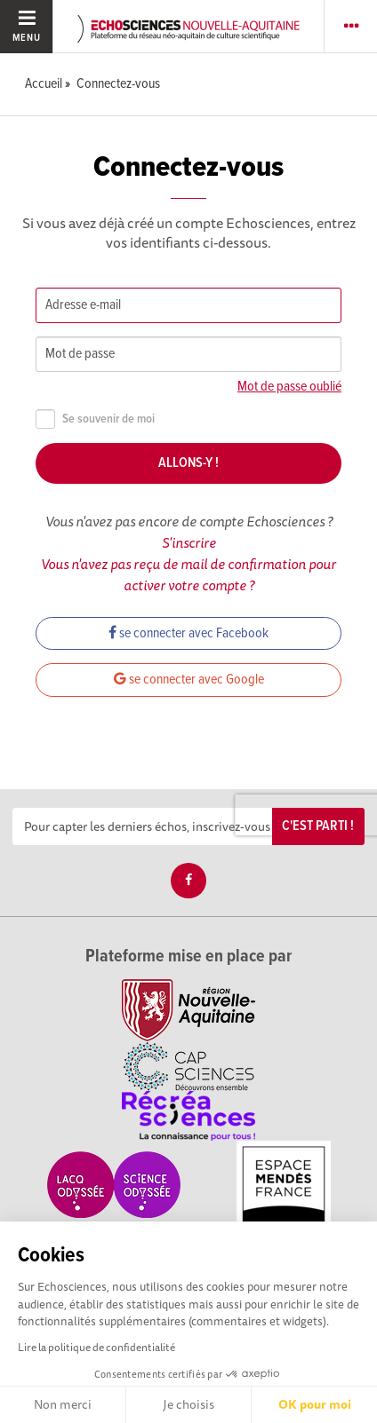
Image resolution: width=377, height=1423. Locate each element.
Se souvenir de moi (95, 419)
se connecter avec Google (189, 679)
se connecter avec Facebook (188, 633)
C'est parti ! (318, 826)
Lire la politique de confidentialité (96, 1347)
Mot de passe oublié (289, 386)
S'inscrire (189, 542)
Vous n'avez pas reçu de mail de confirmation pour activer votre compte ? (188, 574)
